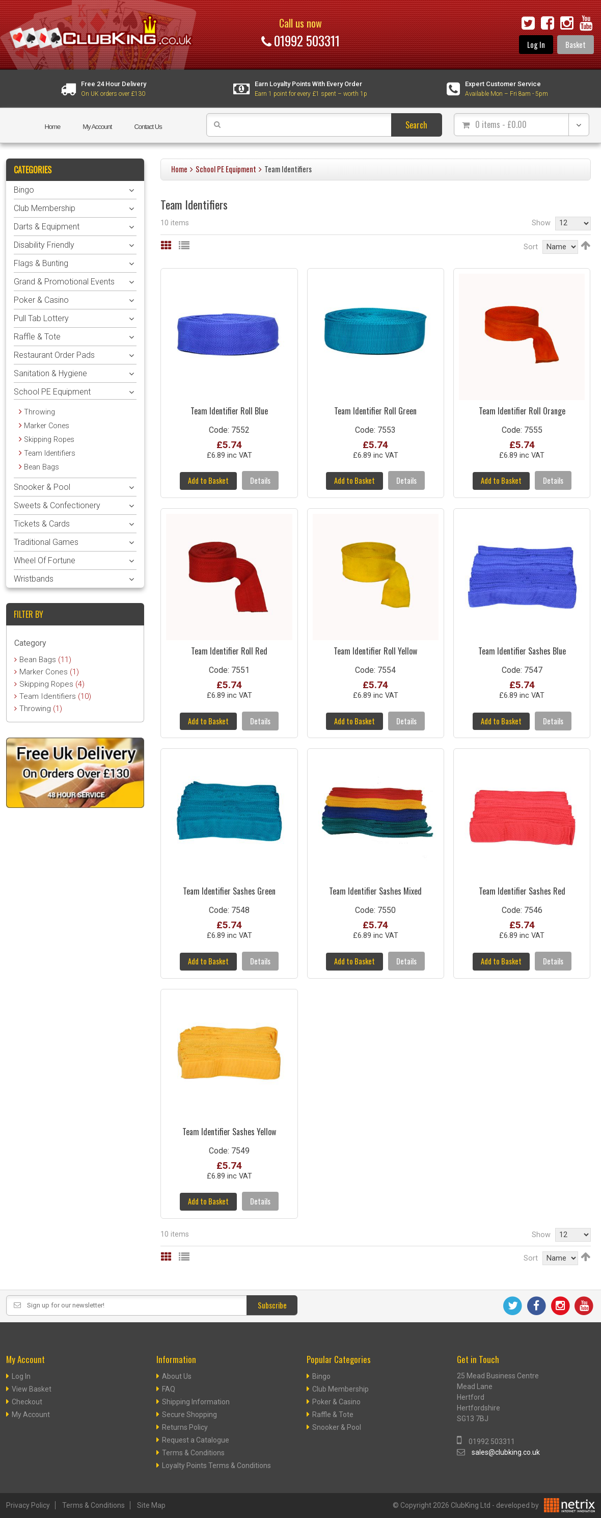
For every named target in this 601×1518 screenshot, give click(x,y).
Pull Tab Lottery (41, 318)
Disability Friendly (44, 245)
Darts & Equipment (46, 226)
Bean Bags (41, 467)
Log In (536, 44)
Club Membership (44, 208)
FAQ (168, 1389)
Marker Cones (46, 426)
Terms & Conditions (193, 1453)
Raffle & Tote (37, 337)
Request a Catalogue (195, 1440)
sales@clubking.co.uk (506, 1453)
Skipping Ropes (49, 439)
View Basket (31, 1389)
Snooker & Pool (42, 487)
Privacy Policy (28, 1506)
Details (260, 481)
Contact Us (147, 126)
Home (52, 126)
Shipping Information (196, 1402)
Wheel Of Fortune (44, 560)
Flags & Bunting (41, 263)
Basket (575, 44)
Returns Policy (185, 1428)
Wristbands (33, 579)
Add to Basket (208, 481)
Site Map (151, 1506)
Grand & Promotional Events (64, 281)
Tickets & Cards (42, 524)
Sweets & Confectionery (57, 505)
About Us (177, 1377)
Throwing (39, 412)
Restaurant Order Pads (54, 355)
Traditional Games (46, 542)
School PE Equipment (226, 169)
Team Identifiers (49, 453)
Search (416, 125)
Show (541, 223)
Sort (531, 247)
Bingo (24, 190)
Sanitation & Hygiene (50, 373)
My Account (97, 126)
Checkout (27, 1402)
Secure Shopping (189, 1415)
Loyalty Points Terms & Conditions (216, 1466)
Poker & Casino (41, 300)
